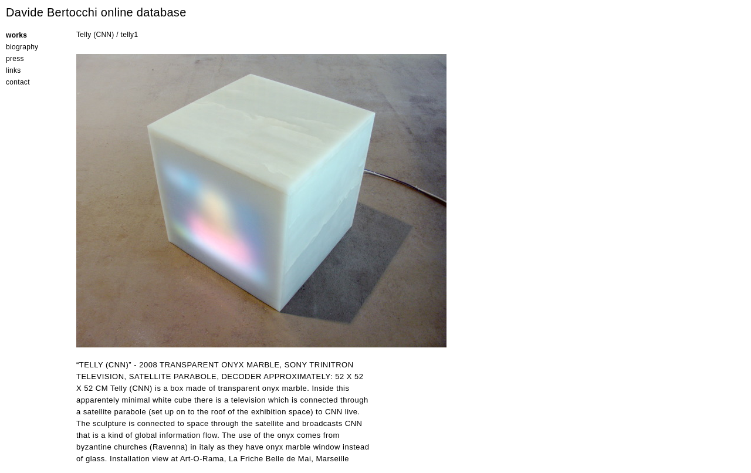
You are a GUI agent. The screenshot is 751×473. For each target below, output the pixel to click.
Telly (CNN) (95, 35)
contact (18, 82)
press (15, 59)
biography (22, 47)
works (16, 35)
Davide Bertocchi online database (96, 12)
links (13, 70)
